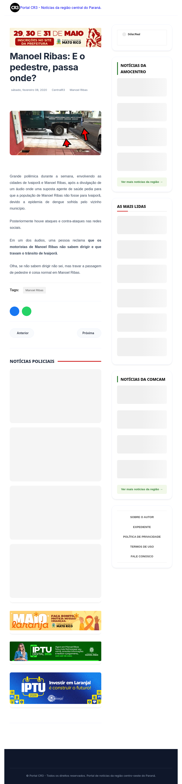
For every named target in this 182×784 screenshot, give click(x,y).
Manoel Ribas (34, 290)
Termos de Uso (142, 546)
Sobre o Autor (142, 517)
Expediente (142, 527)
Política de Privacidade (142, 536)
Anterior (23, 333)
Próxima (88, 333)
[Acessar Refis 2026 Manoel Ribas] (55, 651)
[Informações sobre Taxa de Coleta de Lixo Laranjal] (55, 688)
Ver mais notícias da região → (142, 181)
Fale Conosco (142, 556)
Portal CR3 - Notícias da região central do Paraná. (55, 8)
